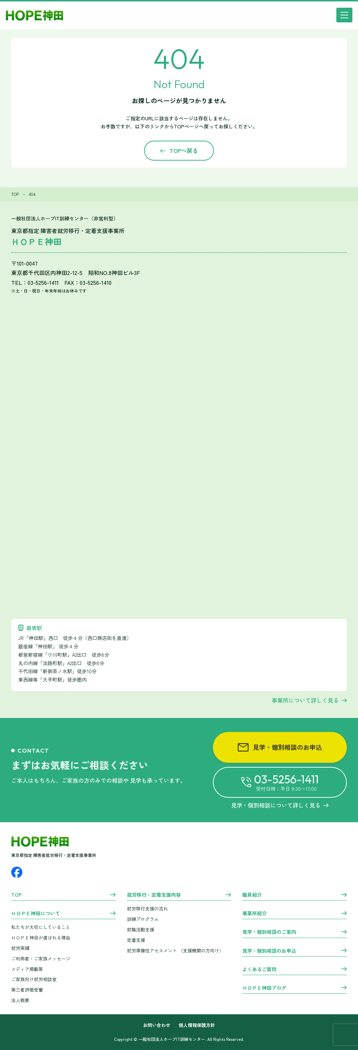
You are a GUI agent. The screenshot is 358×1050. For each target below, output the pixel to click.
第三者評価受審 (27, 989)
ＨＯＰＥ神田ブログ (264, 988)
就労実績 (20, 948)
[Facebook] (16, 872)
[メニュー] (344, 15)
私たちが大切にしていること (40, 927)
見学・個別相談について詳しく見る (280, 805)
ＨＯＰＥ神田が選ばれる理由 (40, 937)
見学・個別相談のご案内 (269, 932)
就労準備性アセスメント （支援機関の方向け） (175, 950)
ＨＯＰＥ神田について (35, 913)
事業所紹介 (254, 913)
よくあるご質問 (259, 969)
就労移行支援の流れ (147, 908)
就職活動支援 (140, 929)
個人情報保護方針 (197, 1025)
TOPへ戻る (184, 150)
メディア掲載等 (27, 969)
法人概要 (20, 1000)
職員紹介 (252, 895)
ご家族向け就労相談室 (34, 979)
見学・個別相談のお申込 (280, 747)
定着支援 (136, 940)
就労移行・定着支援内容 (154, 895)
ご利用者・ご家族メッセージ (40, 958)
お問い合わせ (156, 1025)
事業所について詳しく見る (305, 700)
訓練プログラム (143, 919)
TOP (16, 895)
